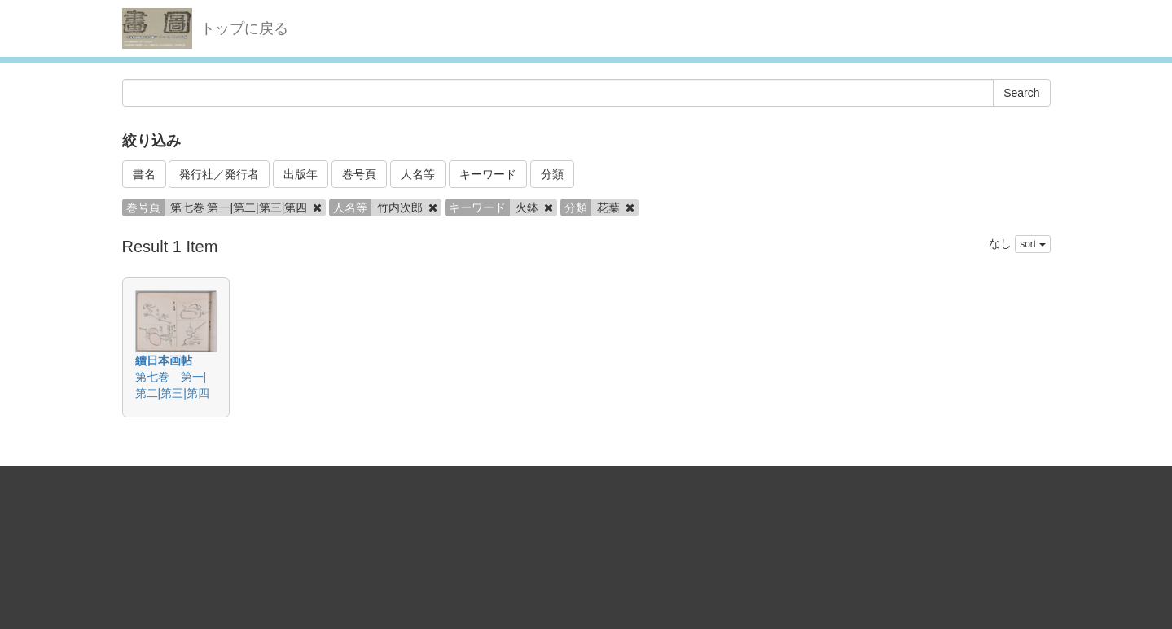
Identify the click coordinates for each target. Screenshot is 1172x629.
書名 (144, 174)
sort (1032, 244)
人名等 (418, 174)
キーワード (487, 174)
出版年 (300, 174)
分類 (552, 174)
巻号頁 (359, 174)
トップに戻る (244, 28)
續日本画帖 (163, 360)
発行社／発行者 (219, 174)
